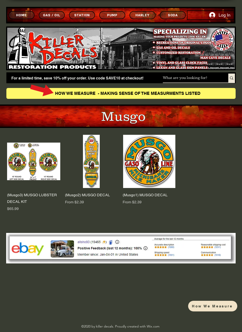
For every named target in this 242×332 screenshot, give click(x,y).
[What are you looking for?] (190, 78)
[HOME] (22, 15)
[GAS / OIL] (52, 15)
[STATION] (82, 15)
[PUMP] (112, 15)
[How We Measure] (212, 306)
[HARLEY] (143, 15)
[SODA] (173, 15)
